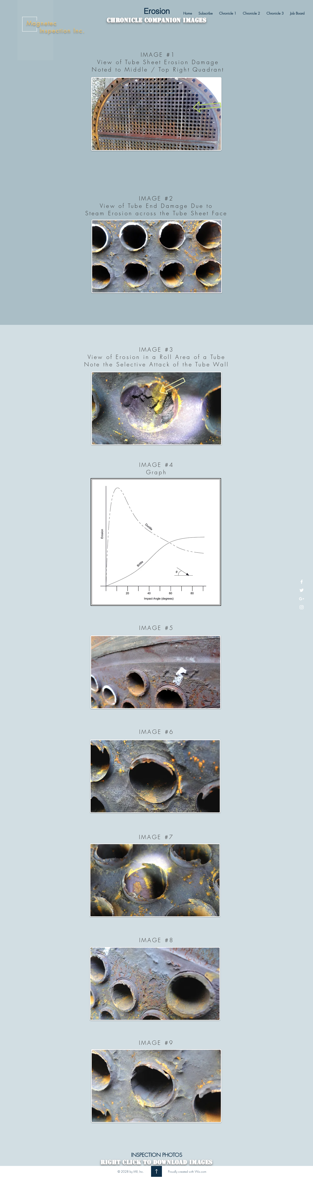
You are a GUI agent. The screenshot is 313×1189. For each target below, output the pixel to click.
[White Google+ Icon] (301, 598)
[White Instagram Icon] (301, 607)
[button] (228, 13)
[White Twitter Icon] (301, 590)
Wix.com (200, 1171)
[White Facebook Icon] (301, 581)
